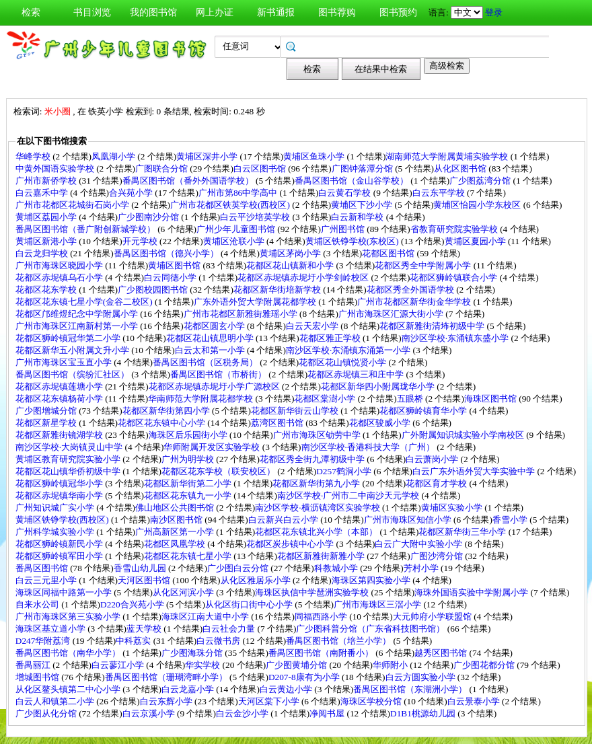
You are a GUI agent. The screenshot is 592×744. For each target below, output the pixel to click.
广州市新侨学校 (47, 181)
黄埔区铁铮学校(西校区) (63, 520)
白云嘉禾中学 (42, 193)
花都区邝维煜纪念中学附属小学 (77, 314)
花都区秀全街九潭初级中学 (313, 459)
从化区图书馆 (461, 168)
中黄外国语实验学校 (55, 168)
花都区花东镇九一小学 (188, 495)
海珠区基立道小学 (51, 629)
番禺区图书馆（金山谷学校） (352, 181)
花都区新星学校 (47, 423)
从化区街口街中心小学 (250, 604)
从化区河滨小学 (184, 592)
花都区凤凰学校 (175, 544)
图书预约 (398, 12)
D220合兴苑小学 (133, 604)
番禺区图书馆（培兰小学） (339, 641)
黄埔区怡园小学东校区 (478, 205)
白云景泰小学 (474, 701)
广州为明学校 (188, 459)
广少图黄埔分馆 (297, 665)
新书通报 (276, 12)
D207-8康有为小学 (305, 677)
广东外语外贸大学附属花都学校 (256, 302)
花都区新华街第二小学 (188, 483)
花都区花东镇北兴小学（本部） (317, 532)
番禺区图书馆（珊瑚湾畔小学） (167, 677)
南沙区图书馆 (177, 520)
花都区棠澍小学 (325, 399)
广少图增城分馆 (47, 411)
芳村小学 (422, 568)
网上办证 (214, 12)
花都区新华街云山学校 (295, 411)
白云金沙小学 (243, 713)
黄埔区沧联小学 (234, 241)
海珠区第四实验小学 (372, 580)
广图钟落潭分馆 (363, 168)
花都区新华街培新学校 (278, 290)
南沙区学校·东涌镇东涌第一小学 (349, 350)
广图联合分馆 (162, 168)
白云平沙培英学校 (256, 217)
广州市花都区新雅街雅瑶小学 (241, 314)
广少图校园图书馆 (154, 290)
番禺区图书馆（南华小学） (68, 653)
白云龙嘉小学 (188, 689)
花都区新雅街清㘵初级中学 (432, 326)
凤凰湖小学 (114, 156)
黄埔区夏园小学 (476, 241)
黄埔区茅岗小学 (291, 253)
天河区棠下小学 (269, 701)
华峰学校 (33, 156)
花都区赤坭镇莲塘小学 (60, 386)
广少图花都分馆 (485, 665)
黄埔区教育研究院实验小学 (68, 459)
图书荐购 (337, 12)
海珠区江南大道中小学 (206, 616)
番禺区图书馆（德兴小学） (167, 253)
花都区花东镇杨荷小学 (60, 399)
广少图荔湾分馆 (481, 181)
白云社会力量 (229, 629)
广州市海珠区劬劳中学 (318, 435)
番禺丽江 (33, 665)
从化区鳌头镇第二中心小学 (68, 689)
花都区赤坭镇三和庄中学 (356, 374)
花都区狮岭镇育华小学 (424, 411)
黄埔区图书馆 (175, 265)
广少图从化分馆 (47, 713)
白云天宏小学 (313, 326)
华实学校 (203, 665)
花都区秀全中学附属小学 (424, 265)
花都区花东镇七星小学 (188, 556)
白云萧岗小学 (433, 459)
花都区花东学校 (47, 290)
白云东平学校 (439, 193)
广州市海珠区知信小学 (408, 520)
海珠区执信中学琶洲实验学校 (313, 592)
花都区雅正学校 (331, 338)
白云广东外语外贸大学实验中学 (474, 471)
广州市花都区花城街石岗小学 (73, 205)
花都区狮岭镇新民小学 (60, 544)
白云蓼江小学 (118, 665)
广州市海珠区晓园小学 (60, 265)
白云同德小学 (171, 277)
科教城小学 (337, 568)
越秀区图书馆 (441, 653)
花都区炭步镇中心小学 (291, 544)
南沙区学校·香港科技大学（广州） (369, 447)
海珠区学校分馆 (372, 701)
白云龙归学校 (42, 253)
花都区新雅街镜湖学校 (60, 435)
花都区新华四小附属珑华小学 (379, 386)
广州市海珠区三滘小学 (378, 604)
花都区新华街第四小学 (167, 411)
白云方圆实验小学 (421, 677)
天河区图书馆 (145, 580)
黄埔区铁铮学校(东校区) (353, 241)
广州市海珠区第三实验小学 (68, 616)
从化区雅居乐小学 (257, 580)
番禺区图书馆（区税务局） (206, 362)
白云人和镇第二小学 (55, 701)
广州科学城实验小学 (55, 532)
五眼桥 (411, 399)
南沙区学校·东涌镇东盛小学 (456, 338)
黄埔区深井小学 (207, 156)
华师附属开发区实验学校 (212, 447)
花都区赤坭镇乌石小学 (60, 277)
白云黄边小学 (287, 689)
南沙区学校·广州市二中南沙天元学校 (349, 495)
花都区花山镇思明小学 (211, 338)
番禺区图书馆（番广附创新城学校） (86, 229)
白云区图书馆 (260, 168)
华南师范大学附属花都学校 (201, 399)
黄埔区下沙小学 (362, 205)
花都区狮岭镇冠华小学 (60, 483)
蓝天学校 (144, 629)
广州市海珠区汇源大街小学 (391, 314)
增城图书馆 (38, 677)
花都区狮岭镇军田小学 (60, 556)
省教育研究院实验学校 (455, 229)
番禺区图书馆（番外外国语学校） (189, 181)
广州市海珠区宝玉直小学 (64, 362)
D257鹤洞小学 (344, 471)
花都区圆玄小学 (215, 326)
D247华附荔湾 (44, 641)
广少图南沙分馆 (149, 217)
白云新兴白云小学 (284, 520)
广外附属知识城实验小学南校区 (464, 435)
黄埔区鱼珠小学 (314, 156)
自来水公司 (38, 604)
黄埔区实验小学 (452, 508)
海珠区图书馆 (491, 399)
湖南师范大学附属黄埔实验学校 (447, 156)
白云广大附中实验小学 (419, 544)
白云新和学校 (358, 217)
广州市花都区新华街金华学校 (415, 302)
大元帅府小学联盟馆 (433, 616)
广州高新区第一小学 (175, 532)
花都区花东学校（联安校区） (219, 471)
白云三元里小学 (47, 580)
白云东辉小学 (167, 701)
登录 (494, 12)
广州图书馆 (344, 229)
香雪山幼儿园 (141, 568)
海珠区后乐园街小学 (189, 435)
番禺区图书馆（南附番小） (321, 653)
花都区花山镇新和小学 (291, 265)
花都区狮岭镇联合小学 (454, 277)
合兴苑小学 (132, 193)
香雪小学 (510, 520)
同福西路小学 (322, 616)
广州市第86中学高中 (239, 193)
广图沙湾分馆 (437, 556)
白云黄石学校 (345, 193)
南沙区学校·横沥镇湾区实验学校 (318, 508)
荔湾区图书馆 (278, 423)
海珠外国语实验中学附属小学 (472, 592)
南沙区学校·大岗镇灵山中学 (70, 447)
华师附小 (391, 665)
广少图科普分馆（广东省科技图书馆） (371, 629)
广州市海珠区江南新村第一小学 (77, 326)
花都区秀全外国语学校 (411, 290)
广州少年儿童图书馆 (236, 229)
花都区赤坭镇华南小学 (60, 495)
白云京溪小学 (149, 713)
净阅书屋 (327, 713)
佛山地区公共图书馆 (175, 508)
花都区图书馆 (389, 253)
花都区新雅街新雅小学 (322, 556)
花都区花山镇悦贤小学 (343, 362)
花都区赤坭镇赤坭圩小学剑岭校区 (304, 277)
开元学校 (140, 241)
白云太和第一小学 (211, 350)
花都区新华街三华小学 (463, 532)
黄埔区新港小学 (47, 241)
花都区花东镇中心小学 (162, 423)
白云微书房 (219, 641)
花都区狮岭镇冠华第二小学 (68, 338)
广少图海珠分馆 (193, 653)
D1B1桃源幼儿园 (423, 713)
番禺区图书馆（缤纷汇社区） (73, 374)
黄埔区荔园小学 (47, 217)
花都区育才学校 (437, 483)
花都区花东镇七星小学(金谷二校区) (85, 302)
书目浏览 (92, 12)
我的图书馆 (153, 12)
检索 (31, 12)
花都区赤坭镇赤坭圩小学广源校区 (215, 386)
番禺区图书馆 (42, 568)
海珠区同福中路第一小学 (64, 592)
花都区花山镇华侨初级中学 (68, 471)
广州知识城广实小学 (55, 508)
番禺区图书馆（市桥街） (219, 374)
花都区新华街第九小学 (317, 483)
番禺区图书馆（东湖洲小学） (411, 689)
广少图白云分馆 (238, 568)
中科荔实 (134, 641)
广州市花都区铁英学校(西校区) (231, 205)
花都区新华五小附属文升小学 (73, 350)
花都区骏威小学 (380, 423)
